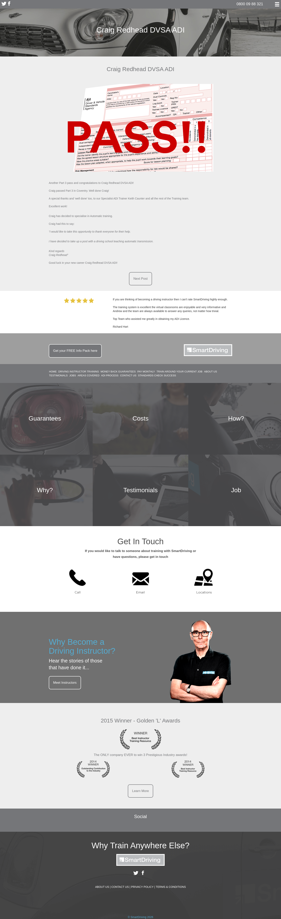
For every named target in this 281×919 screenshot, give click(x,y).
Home (53, 371)
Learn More (140, 791)
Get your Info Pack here (75, 351)
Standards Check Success (157, 375)
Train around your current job (179, 371)
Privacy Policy (143, 886)
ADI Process (109, 375)
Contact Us (128, 375)
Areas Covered (89, 375)
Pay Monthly (146, 371)
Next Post (140, 278)
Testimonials (58, 375)
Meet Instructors (64, 682)
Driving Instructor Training (78, 371)
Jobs (72, 375)
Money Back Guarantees (118, 371)
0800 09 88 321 (250, 4)
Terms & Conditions (171, 886)
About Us (210, 371)
